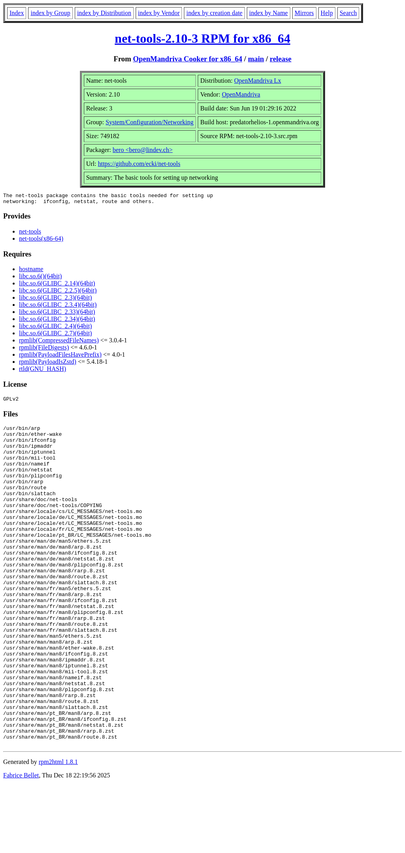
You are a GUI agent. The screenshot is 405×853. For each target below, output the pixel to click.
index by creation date (214, 12)
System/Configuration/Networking (149, 122)
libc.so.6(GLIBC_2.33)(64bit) (57, 314)
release (280, 59)
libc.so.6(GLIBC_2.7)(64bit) (55, 335)
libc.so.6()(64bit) (40, 278)
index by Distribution (104, 12)
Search (348, 12)
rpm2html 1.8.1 (58, 829)
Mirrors (304, 12)
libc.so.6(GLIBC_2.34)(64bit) (57, 321)
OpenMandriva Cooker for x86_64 (187, 59)
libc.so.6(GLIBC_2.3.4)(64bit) (58, 307)
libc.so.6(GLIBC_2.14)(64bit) (57, 285)
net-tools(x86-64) (41, 240)
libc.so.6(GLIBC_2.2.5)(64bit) (58, 292)
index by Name (268, 12)
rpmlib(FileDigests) (44, 349)
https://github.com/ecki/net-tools (139, 163)
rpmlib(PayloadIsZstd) (47, 364)
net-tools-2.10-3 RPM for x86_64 (202, 38)
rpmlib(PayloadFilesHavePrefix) (60, 356)
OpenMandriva (241, 94)
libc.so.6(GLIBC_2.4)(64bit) (55, 328)
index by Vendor (159, 12)
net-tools (30, 233)
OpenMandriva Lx (257, 80)
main (256, 59)
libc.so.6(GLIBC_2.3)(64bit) (55, 299)
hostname (31, 271)
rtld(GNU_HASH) (42, 371)
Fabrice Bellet (21, 843)
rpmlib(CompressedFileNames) (59, 342)
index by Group (50, 12)
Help (327, 12)
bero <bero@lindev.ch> (143, 149)
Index (16, 12)
